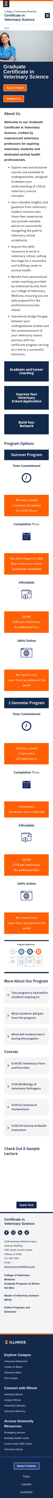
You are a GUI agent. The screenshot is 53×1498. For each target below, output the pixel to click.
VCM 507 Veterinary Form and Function (28, 1065)
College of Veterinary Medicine (20, 11)
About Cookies (26, 1465)
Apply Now (27, 1204)
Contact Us (14, 98)
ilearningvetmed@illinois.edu (19, 1267)
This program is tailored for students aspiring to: (29, 995)
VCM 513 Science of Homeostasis (24, 1107)
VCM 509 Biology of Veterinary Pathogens (26, 1086)
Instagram (13, 1233)
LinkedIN (20, 1233)
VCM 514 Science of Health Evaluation (28, 1128)
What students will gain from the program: (27, 1015)
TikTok (27, 1233)
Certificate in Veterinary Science (19, 17)
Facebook (6, 1233)
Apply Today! (15, 87)
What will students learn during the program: (28, 1036)
